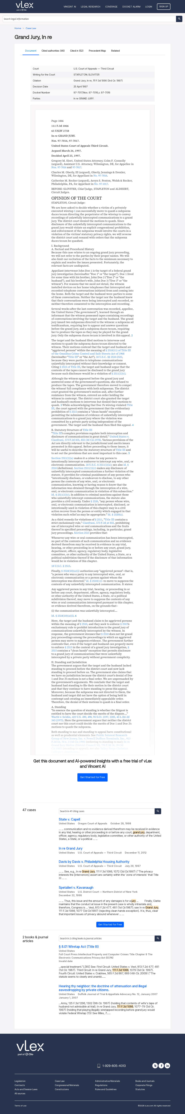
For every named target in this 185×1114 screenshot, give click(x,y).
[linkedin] (167, 1065)
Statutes (140, 1089)
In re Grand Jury (71, 848)
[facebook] (161, 1065)
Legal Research (90, 6)
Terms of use (20, 1106)
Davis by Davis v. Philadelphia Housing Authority (94, 862)
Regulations (101, 1085)
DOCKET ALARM (131, 6)
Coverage (111, 6)
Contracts (20, 1085)
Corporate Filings (143, 1085)
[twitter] (155, 1065)
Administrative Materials (107, 1081)
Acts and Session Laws (26, 1089)
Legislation (20, 1081)
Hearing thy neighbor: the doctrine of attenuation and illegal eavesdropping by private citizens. (103, 988)
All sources (20, 1093)
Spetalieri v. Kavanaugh (76, 888)
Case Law (59, 1081)
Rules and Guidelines (105, 1089)
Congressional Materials (67, 1085)
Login (148, 6)
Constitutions (62, 1089)
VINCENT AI (70, 6)
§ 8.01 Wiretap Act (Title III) (79, 947)
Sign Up (163, 6)
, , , (90, 718)
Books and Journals (144, 1081)
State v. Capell (69, 819)
